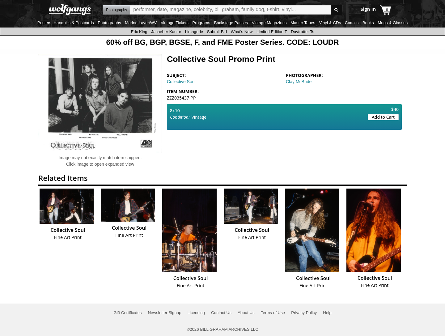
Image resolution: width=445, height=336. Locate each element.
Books (368, 22)
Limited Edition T (271, 31)
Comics (351, 22)
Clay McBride (299, 81)
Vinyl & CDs (330, 22)
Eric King (139, 31)
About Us (246, 312)
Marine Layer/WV (141, 22)
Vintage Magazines (269, 22)
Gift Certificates (127, 312)
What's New (242, 31)
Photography (109, 22)
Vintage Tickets (175, 22)
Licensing (196, 312)
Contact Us (221, 312)
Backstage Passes (231, 22)
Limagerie (194, 31)
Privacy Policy (304, 312)
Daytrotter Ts (302, 31)
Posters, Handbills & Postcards (65, 22)
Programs (201, 22)
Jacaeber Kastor (166, 31)
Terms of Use (273, 312)
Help (327, 312)
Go (336, 10)
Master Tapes (302, 22)
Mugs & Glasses (393, 22)
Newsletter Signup (164, 312)
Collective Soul (181, 81)
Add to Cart (383, 117)
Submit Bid (217, 31)
